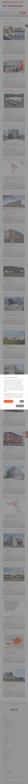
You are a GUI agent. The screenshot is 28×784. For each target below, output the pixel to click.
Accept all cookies (8, 401)
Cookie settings (20, 405)
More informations (7, 398)
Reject (21, 401)
